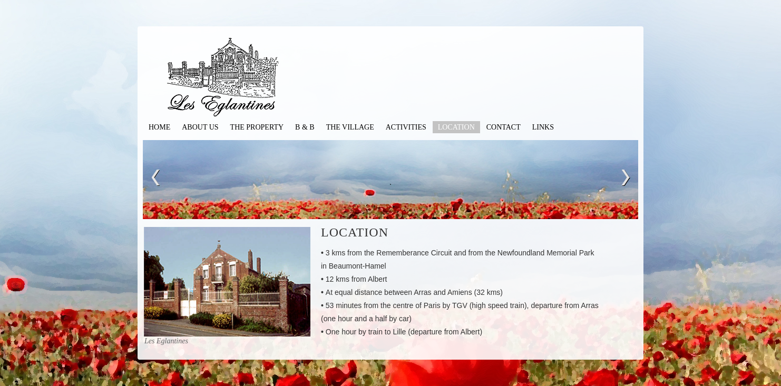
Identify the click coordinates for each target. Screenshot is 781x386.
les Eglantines (235, 79)
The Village (350, 127)
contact (503, 127)
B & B (305, 127)
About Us (200, 127)
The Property (257, 127)
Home (159, 127)
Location (456, 127)
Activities (406, 127)
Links (543, 127)
